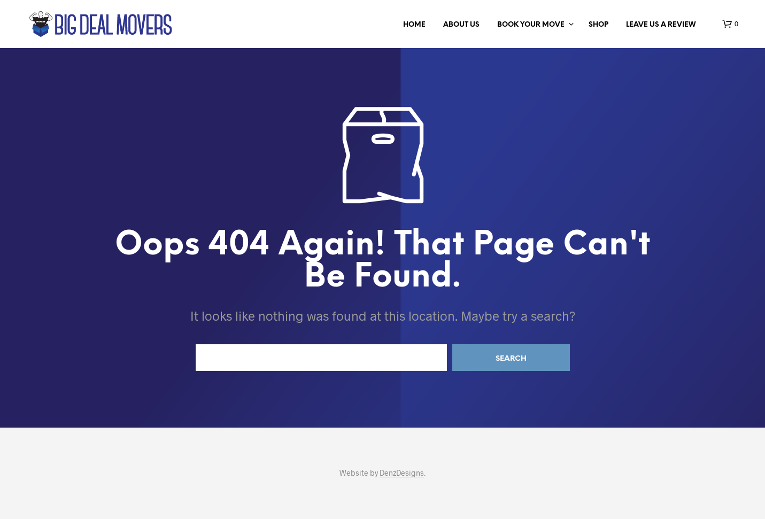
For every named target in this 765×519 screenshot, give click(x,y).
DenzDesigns (402, 473)
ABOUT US (461, 24)
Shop (598, 24)
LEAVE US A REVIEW (661, 24)
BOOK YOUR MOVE (531, 24)
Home (414, 24)
